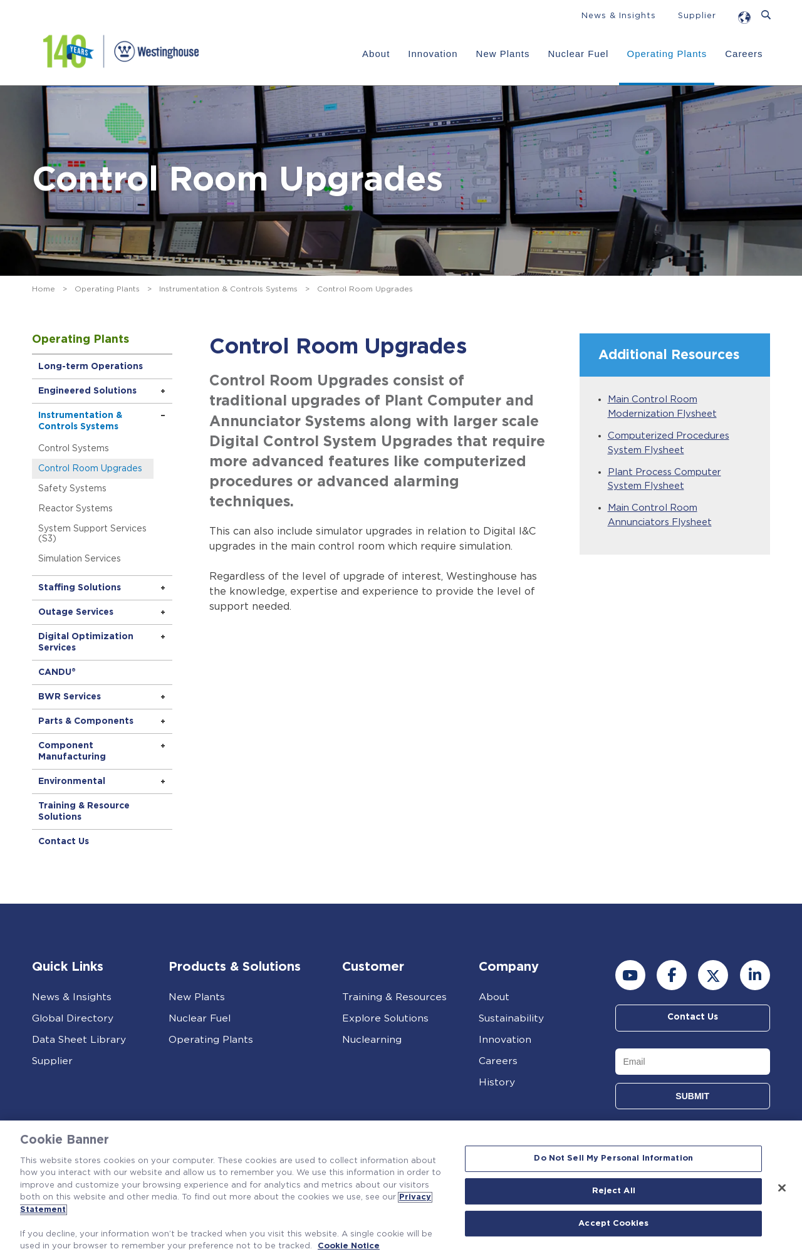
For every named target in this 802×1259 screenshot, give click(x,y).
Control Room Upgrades (91, 468)
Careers (743, 53)
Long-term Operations (91, 366)
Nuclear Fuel (578, 53)
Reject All (613, 1191)
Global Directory (73, 1018)
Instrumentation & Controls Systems (228, 289)
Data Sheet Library (80, 1040)
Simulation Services (80, 559)
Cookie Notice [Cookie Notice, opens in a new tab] (349, 1246)
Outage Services (77, 612)
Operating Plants (667, 53)
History (497, 1082)
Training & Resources (394, 997)
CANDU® (58, 672)
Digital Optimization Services (87, 642)
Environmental (73, 781)
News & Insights (618, 16)
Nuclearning (372, 1040)
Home (43, 289)
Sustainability (512, 1018)
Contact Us (64, 841)
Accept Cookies (613, 1224)
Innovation (432, 53)
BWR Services (70, 696)
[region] (401, 1190)
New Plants (502, 53)
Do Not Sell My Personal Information (613, 1159)
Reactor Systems (76, 508)
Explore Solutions (386, 1018)
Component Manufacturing (73, 751)
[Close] (782, 1188)
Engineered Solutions (88, 391)
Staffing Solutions (80, 587)
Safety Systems (73, 488)
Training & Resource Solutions (85, 812)
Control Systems (74, 448)
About (375, 53)
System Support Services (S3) (93, 534)
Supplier (697, 16)
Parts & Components (87, 721)
